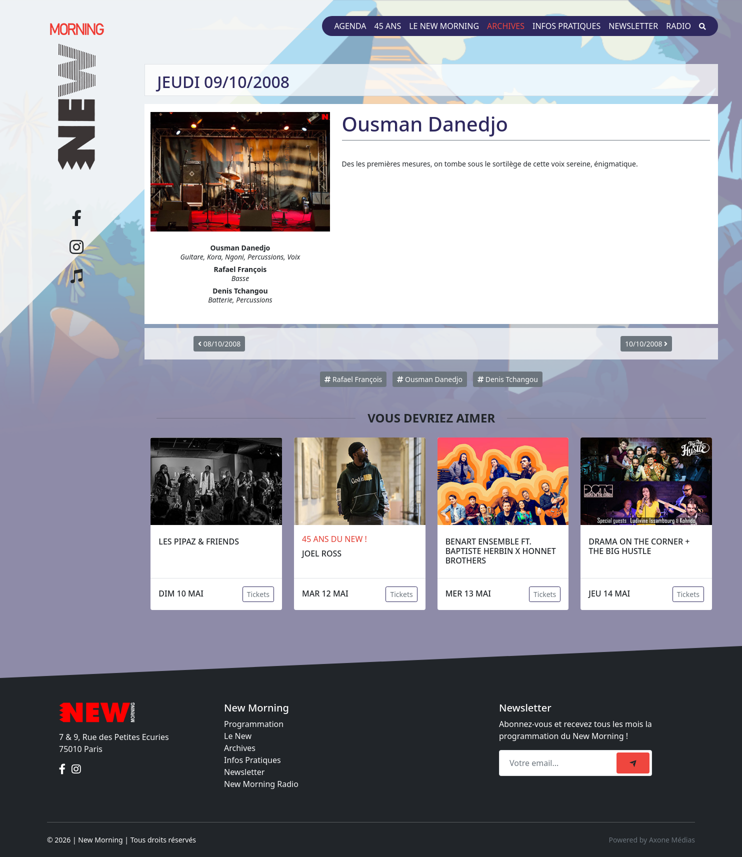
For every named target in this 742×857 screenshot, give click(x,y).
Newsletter (633, 26)
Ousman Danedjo (429, 379)
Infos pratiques (566, 26)
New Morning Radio (261, 784)
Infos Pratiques (252, 760)
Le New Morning (444, 26)
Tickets (258, 594)
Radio (678, 26)
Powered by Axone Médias (652, 839)
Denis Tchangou (508, 379)
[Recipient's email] (559, 763)
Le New (238, 736)
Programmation (254, 724)
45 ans (388, 26)
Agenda (350, 26)
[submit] (633, 763)
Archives (505, 26)
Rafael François (353, 379)
